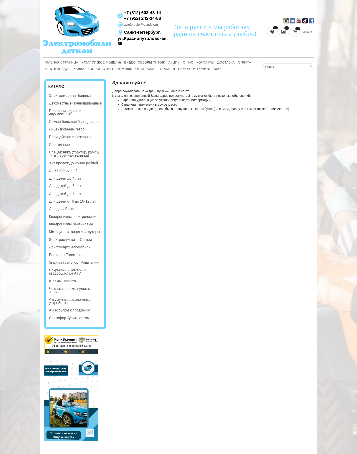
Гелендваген (88, 122)
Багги (69, 209)
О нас (188, 62)
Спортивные (59, 145)
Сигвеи (86, 240)
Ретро (79, 129)
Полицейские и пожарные (70, 137)
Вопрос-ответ (100, 69)
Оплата (244, 62)
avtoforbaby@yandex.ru (137, 24)
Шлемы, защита (62, 281)
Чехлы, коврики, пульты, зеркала (69, 290)
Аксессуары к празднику (69, 310)
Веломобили (80, 247)
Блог (218, 69)
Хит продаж (59, 163)
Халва (78, 69)
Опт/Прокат (145, 69)
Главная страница (61, 62)
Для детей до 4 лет (65, 178)
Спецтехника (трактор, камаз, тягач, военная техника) (74, 153)
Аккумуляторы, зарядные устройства (70, 301)
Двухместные (60, 103)
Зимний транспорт (64, 262)
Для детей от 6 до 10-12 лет (72, 201)
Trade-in (167, 69)
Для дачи (56, 209)
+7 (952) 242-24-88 (142, 18)
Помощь (124, 69)
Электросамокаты (64, 240)
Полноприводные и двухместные (65, 112)
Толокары (74, 255)
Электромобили (62, 95)
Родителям (90, 262)
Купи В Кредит (57, 69)
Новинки (83, 95)
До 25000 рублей (83, 163)
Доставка (226, 62)
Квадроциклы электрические (73, 217)
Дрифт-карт (59, 247)
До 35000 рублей (63, 171)
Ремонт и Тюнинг (194, 69)
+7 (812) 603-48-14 (142, 13)
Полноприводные (87, 103)
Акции (174, 62)
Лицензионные (61, 129)
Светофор (57, 318)
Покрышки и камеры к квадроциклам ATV (67, 271)
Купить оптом (78, 318)
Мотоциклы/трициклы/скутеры (74, 232)
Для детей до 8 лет (65, 194)
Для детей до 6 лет (65, 186)
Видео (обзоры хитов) (144, 62)
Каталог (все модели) (101, 62)
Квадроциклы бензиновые (71, 224)
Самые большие (63, 122)
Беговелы (57, 255)
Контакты (205, 62)
